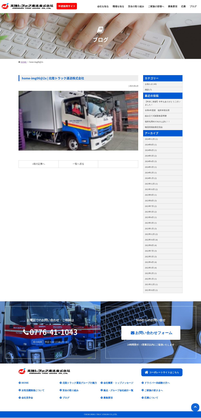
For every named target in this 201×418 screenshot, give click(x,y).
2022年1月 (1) (151, 279)
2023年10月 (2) (151, 189)
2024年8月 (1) (151, 145)
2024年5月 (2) (151, 156)
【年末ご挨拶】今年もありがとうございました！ (162, 103)
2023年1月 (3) (151, 228)
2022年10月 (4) (151, 240)
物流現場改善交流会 (154, 127)
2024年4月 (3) (151, 161)
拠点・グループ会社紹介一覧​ (118, 390)
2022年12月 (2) (151, 234)
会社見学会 (27, 398)
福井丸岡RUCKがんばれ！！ (157, 121)
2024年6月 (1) (151, 150)
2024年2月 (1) (151, 173)
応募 (183, 6)
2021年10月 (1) (151, 290)
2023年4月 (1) (151, 217)
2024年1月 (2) (151, 178)
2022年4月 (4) (151, 262)
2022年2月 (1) (151, 273)
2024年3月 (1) (151, 167)
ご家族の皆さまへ (153, 390)
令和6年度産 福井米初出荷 (157, 110)
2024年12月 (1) (151, 139)
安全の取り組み (136, 6)
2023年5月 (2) (151, 212)
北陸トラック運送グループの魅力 (79, 383)
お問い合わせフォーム (151, 333)
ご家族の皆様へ (156, 6)
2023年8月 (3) (151, 201)
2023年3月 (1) (151, 223)
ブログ (193, 6)
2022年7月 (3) (151, 251)
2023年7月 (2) (151, 206)
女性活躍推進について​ (32, 390)
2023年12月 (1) (151, 184)
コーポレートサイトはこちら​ (162, 372)
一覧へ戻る (78, 164)
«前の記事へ (38, 164)
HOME (24, 62)
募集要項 (172, 6)
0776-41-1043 (50, 331)
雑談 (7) (148, 90)
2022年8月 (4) (151, 245)
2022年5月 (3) (151, 256)
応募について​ (151, 398)
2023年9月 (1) (151, 195)
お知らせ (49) (151, 84)
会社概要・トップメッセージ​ (118, 383)
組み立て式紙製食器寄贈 (156, 116)
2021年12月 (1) (151, 284)
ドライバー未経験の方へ (157, 383)
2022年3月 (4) (151, 268)
